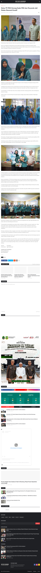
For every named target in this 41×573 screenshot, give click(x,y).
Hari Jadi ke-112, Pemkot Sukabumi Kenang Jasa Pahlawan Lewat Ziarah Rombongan (20, 414)
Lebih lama (37, 311)
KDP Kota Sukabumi (6, 571)
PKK (4, 5)
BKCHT (6, 517)
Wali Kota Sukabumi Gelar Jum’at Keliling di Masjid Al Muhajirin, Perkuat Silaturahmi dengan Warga (22, 530)
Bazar (10, 517)
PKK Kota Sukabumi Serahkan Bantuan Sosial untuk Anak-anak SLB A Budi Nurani (6, 275)
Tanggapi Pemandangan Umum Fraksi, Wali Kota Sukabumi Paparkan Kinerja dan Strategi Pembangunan (21, 556)
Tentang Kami (30, 571)
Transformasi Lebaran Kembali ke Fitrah (13, 500)
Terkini (20, 406)
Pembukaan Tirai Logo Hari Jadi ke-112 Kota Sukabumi (15, 409)
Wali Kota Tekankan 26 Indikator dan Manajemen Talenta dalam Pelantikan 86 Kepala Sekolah (22, 550)
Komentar (33, 406)
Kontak (39, 571)
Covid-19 (17, 517)
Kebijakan (34, 571)
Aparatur (3, 517)
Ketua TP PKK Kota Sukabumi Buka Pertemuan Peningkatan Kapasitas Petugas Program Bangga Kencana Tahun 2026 (22, 534)
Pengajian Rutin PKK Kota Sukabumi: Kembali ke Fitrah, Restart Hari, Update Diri (19, 275)
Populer (7, 406)
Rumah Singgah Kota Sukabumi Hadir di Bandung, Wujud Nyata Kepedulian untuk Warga (19, 482)
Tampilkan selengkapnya (36, 264)
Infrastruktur (21, 517)
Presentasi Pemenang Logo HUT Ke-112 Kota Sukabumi (15, 423)
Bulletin (13, 517)
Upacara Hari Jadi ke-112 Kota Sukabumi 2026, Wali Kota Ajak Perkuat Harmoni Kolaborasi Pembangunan (22, 420)
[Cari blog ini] (18, 523)
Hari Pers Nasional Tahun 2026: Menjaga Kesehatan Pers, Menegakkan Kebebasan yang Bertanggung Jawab (21, 491)
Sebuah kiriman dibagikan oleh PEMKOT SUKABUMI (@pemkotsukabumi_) (16, 462)
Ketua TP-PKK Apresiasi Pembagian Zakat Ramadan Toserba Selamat (34, 275)
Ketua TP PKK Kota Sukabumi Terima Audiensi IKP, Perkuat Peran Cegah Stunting (20, 538)
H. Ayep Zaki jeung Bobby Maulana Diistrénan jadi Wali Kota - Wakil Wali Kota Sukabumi (21, 495)
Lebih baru (3, 311)
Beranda (2, 5)
